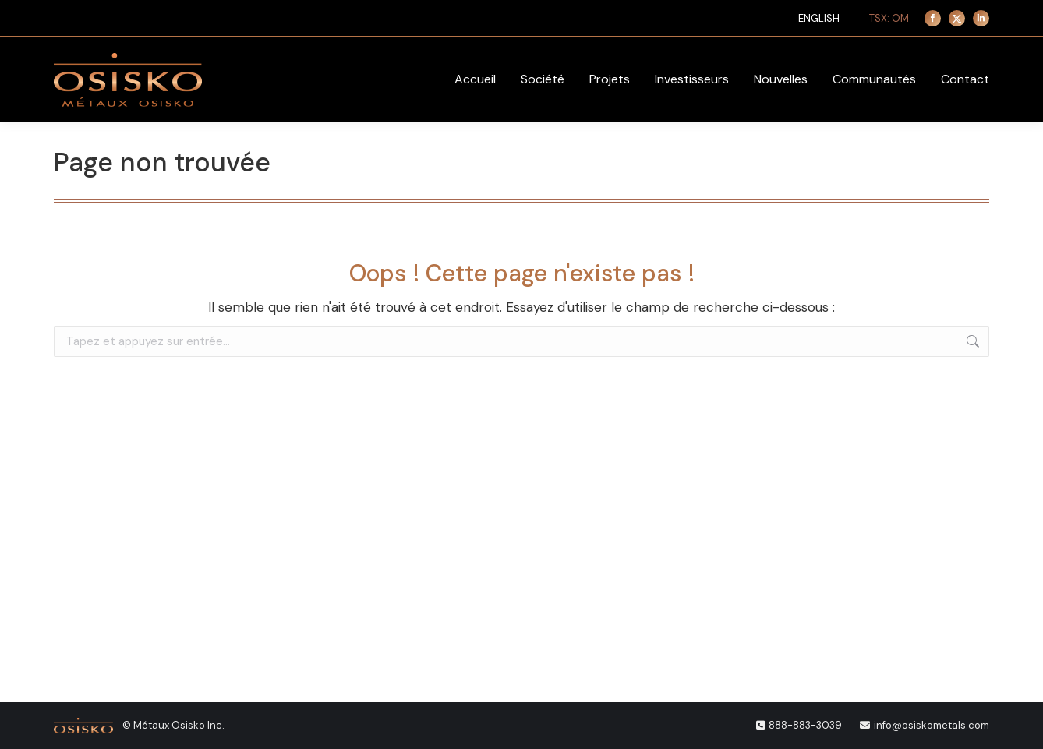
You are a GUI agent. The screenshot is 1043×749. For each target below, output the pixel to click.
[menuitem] (818, 18)
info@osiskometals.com (931, 725)
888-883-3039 (805, 725)
